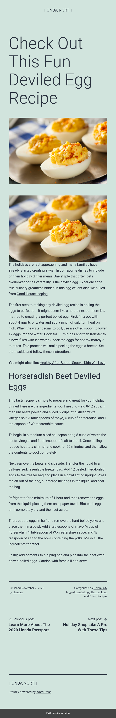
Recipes (102, 596)
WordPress (43, 692)
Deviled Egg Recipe (87, 592)
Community (100, 588)
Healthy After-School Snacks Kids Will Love (72, 363)
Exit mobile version (58, 713)
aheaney (18, 592)
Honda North (58, 10)
